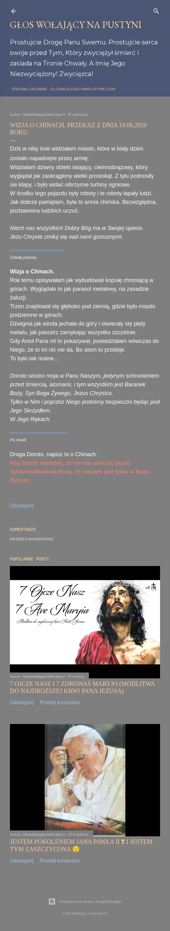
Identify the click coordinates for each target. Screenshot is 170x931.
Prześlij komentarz (31, 539)
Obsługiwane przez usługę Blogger (85, 901)
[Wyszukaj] (156, 10)
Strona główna (27, 89)
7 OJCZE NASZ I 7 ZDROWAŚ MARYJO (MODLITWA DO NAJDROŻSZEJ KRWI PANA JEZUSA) (82, 687)
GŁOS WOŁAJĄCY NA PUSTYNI (75, 25)
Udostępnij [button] (22, 505)
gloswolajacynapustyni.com (80, 89)
